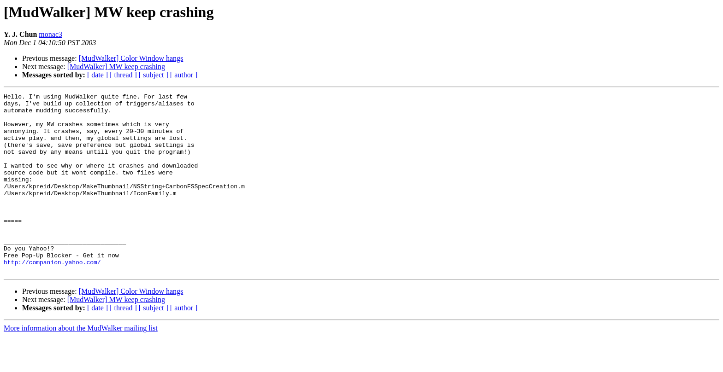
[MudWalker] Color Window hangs (131, 58)
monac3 (50, 34)
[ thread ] (123, 75)
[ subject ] (153, 75)
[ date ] (97, 75)
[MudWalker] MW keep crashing (116, 66)
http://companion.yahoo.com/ (52, 296)
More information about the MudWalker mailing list (81, 364)
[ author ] (184, 75)
